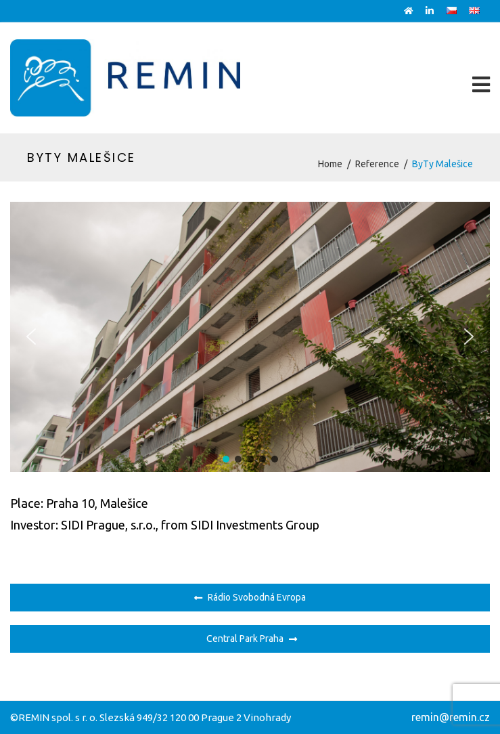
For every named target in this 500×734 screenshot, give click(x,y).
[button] (31, 336)
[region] (250, 337)
